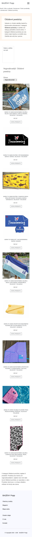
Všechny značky (7, 501)
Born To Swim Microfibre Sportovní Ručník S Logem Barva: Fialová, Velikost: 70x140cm (16, 368)
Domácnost (16, 8)
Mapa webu (6, 509)
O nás (4, 519)
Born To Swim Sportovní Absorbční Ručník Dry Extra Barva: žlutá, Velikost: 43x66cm (16, 325)
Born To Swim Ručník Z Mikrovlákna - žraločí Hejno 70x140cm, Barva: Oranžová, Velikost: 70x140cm (16, 198)
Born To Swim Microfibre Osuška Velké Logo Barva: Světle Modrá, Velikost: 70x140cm (16, 113)
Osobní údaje (7, 515)
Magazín (5, 505)
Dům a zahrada (8, 8)
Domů (1, 8)
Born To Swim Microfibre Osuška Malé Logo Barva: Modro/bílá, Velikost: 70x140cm (16, 282)
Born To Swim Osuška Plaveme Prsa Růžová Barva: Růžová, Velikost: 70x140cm (16, 411)
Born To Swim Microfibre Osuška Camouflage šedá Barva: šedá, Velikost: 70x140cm (16, 454)
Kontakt (5, 523)
